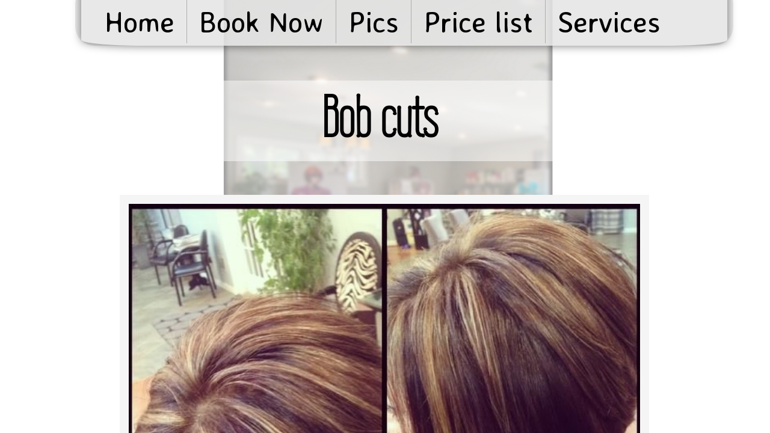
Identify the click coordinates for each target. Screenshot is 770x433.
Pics (373, 22)
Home (139, 22)
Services (609, 22)
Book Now (261, 22)
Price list (478, 22)
